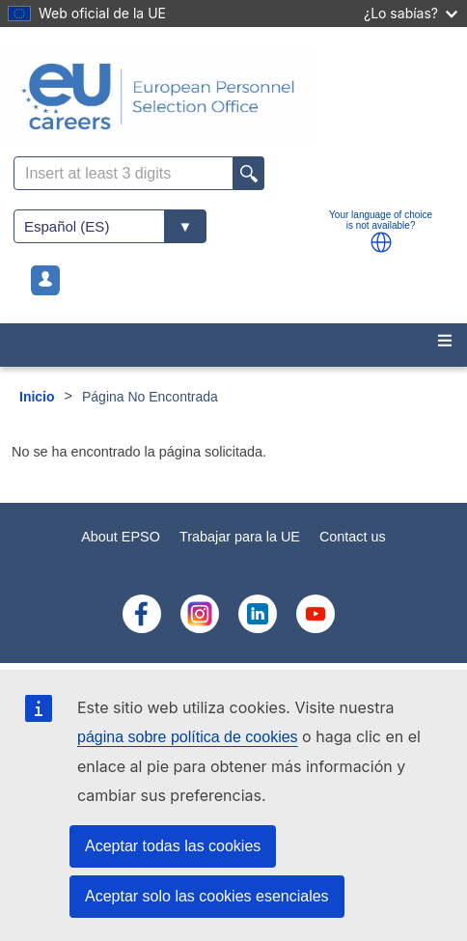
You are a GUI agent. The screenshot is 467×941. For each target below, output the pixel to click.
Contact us (352, 536)
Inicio (37, 396)
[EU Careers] (233, 96)
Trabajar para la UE (239, 536)
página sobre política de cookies (187, 737)
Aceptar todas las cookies (173, 846)
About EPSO (120, 536)
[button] (381, 242)
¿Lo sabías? (410, 13)
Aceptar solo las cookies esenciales (207, 896)
